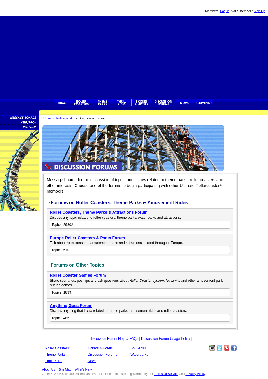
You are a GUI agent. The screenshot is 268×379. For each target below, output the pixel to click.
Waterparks (139, 355)
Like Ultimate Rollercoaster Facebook (234, 348)
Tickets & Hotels (100, 348)
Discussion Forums (163, 103)
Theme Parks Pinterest (226, 348)
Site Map (65, 369)
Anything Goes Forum (71, 305)
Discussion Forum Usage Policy (165, 339)
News (184, 103)
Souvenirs (204, 103)
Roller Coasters (57, 348)
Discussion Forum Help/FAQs (19, 122)
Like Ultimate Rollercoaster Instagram (212, 348)
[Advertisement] (134, 57)
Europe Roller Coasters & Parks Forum (87, 238)
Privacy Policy (195, 374)
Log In (224, 11)
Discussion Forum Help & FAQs (114, 339)
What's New (83, 369)
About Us (48, 369)
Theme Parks (102, 103)
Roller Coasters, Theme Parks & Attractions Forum (98, 212)
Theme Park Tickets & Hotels (141, 103)
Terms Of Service (166, 374)
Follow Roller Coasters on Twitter (219, 348)
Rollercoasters (81, 103)
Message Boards (19, 117)
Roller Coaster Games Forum (78, 275)
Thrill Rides (121, 103)
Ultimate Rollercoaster (40, 8)
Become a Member (19, 127)
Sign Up (259, 11)
